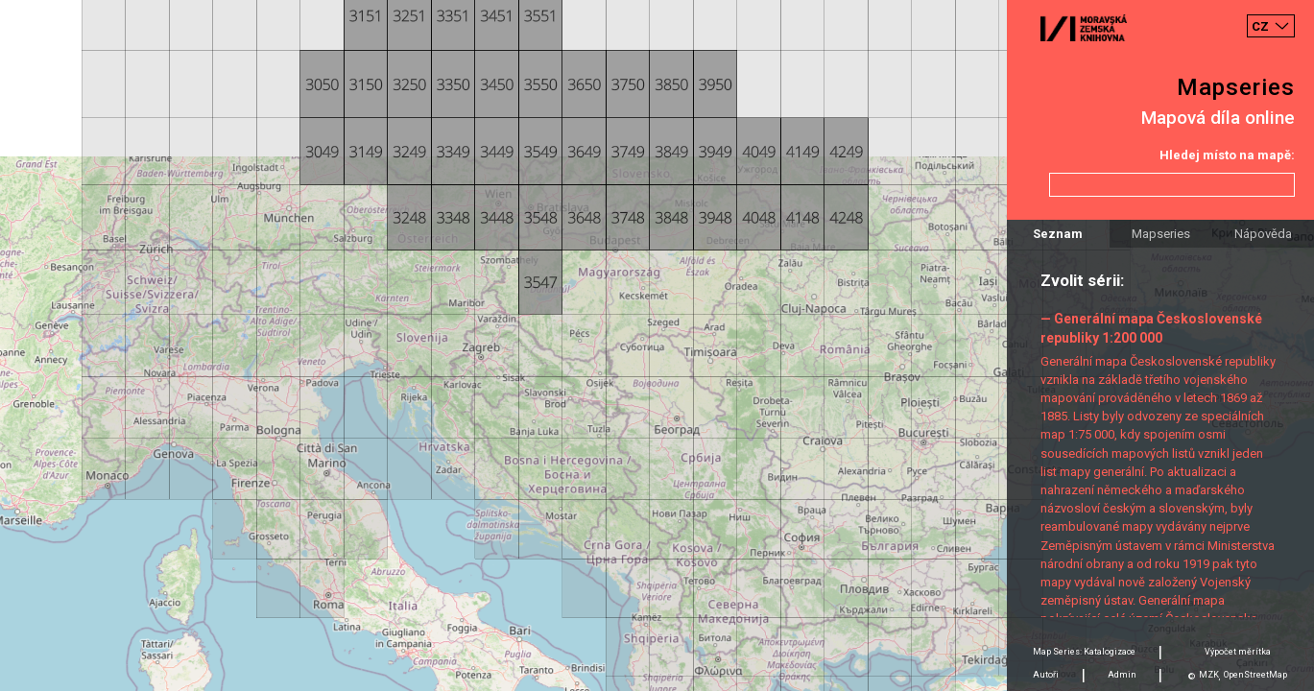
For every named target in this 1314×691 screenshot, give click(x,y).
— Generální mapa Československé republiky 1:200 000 (1151, 328)
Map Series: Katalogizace (1084, 651)
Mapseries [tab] (1161, 233)
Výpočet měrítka (1238, 651)
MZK (1209, 674)
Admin (1122, 674)
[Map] (657, 345)
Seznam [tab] (1058, 233)
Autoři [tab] (1046, 674)
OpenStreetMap (1255, 674)
